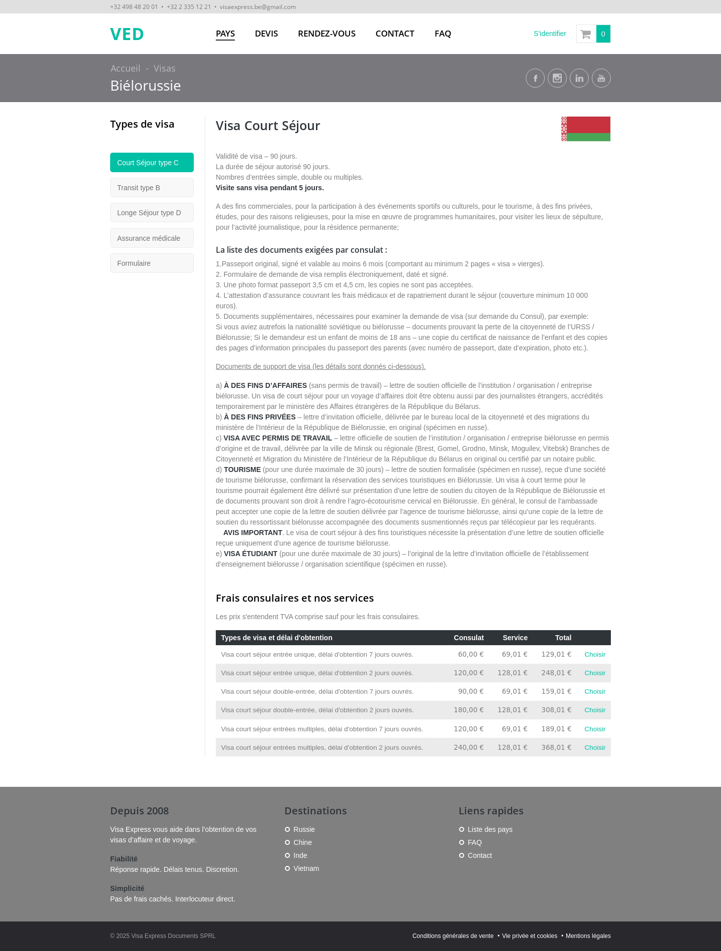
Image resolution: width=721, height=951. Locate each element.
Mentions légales (588, 935)
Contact (395, 33)
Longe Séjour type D (149, 213)
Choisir (594, 654)
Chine (302, 842)
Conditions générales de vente (453, 935)
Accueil (126, 68)
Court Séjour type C (148, 163)
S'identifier (550, 34)
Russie (304, 829)
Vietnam (306, 868)
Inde (300, 855)
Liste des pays (490, 829)
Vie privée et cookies (530, 935)
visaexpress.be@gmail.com (258, 7)
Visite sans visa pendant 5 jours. (270, 188)
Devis (266, 33)
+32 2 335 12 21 (189, 7)
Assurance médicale (148, 238)
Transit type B (138, 188)
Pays (225, 33)
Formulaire (134, 263)
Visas (165, 68)
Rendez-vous (326, 33)
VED (127, 34)
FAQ (443, 33)
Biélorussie (145, 85)
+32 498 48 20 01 (134, 7)
